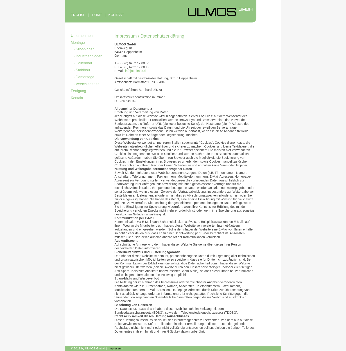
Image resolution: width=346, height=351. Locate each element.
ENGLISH (78, 15)
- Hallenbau (83, 63)
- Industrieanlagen (88, 56)
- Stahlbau (82, 70)
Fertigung (78, 91)
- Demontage (84, 77)
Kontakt (77, 98)
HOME (97, 15)
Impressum (116, 348)
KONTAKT (116, 15)
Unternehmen (82, 36)
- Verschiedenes (87, 84)
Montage (78, 43)
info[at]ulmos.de (136, 71)
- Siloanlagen (84, 49)
